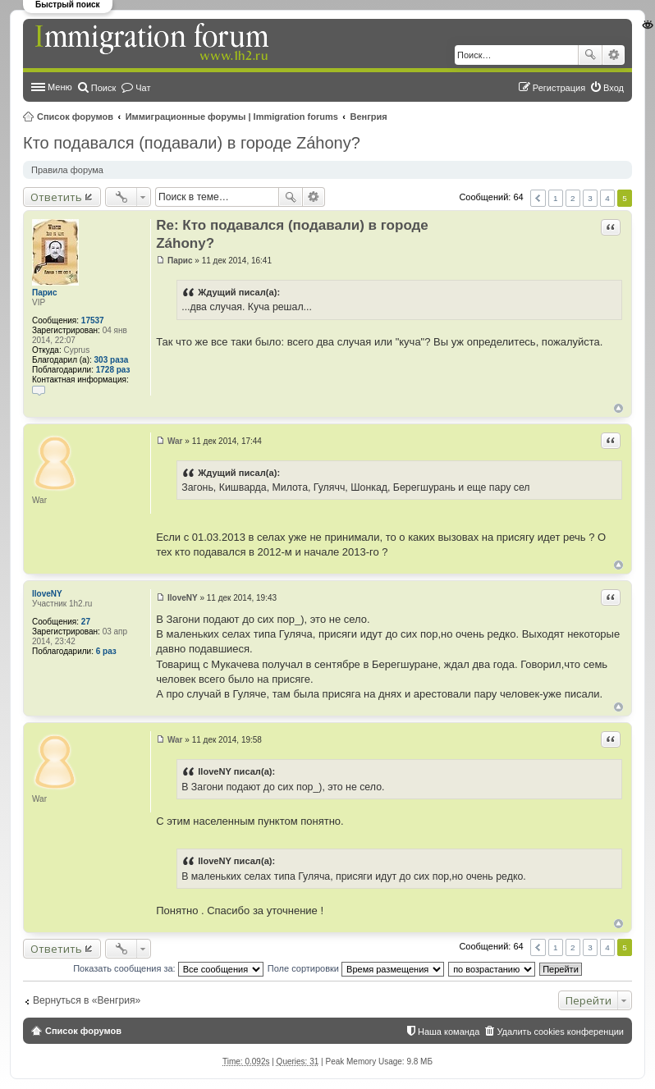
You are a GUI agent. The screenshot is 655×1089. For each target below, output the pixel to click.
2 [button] (572, 198)
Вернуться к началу (618, 408)
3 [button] (590, 198)
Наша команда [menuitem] (448, 1031)
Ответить (56, 197)
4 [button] (607, 198)
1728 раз (113, 369)
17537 (92, 320)
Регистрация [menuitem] (559, 88)
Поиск (590, 55)
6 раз (106, 651)
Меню (60, 87)
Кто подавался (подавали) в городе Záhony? (191, 143)
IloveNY (47, 593)
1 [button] (555, 198)
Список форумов (75, 116)
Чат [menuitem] (142, 88)
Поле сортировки (356, 968)
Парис (44, 292)
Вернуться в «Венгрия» (86, 1000)
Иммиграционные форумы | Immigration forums (232, 116)
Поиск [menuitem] (103, 88)
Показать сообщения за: (168, 968)
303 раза (111, 359)
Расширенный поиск (613, 55)
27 (85, 621)
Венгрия (368, 116)
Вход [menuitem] (613, 88)
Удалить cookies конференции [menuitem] (560, 1031)
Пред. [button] (538, 198)
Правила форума (67, 170)
